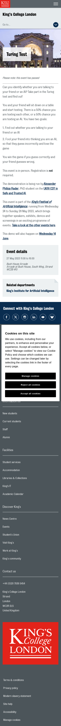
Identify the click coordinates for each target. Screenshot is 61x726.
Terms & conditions (24, 680)
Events (19, 528)
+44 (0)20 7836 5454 (14, 583)
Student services (24, 463)
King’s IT (20, 487)
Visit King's (21, 543)
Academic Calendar (26, 495)
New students (23, 414)
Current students (25, 422)
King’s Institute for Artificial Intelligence (30, 291)
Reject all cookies (30, 385)
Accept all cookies (30, 393)
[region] (30, 363)
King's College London (19, 14)
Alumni (19, 438)
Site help (19, 704)
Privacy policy (21, 688)
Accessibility (21, 712)
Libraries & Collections (28, 479)
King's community (25, 559)
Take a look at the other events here (33, 225)
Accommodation (24, 471)
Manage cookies (23, 720)
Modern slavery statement (28, 696)
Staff (18, 430)
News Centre (22, 520)
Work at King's (23, 551)
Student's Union (24, 535)
